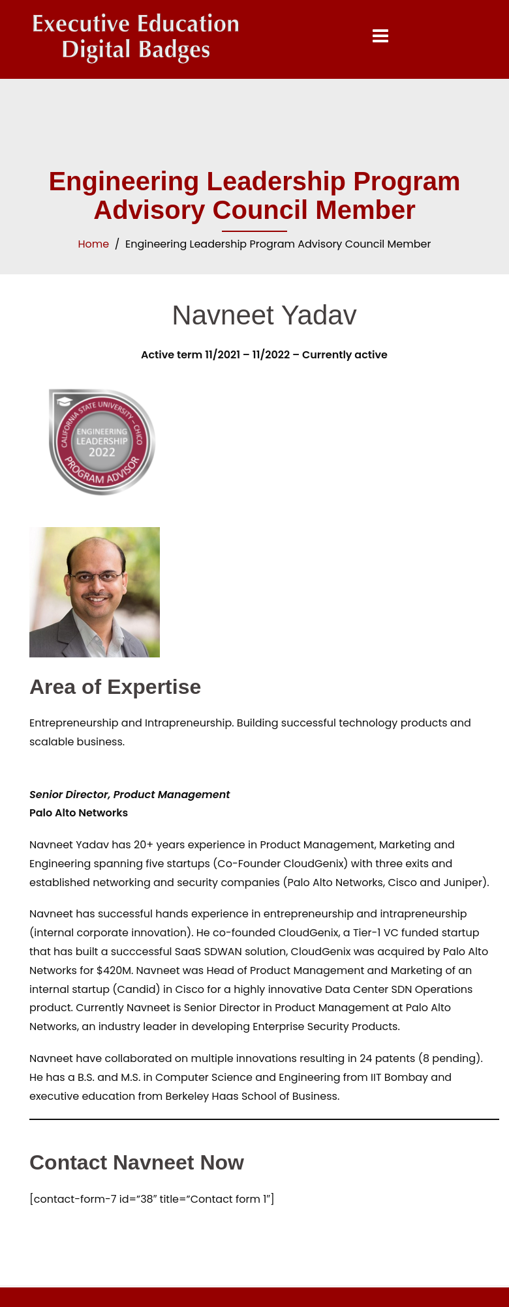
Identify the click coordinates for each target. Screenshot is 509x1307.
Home (94, 244)
